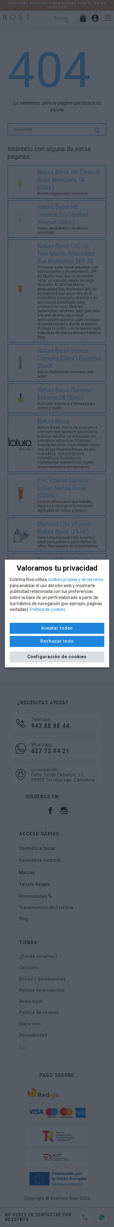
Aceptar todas (57, 628)
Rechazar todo (57, 641)
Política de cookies (47, 609)
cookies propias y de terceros (75, 579)
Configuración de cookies (57, 656)
